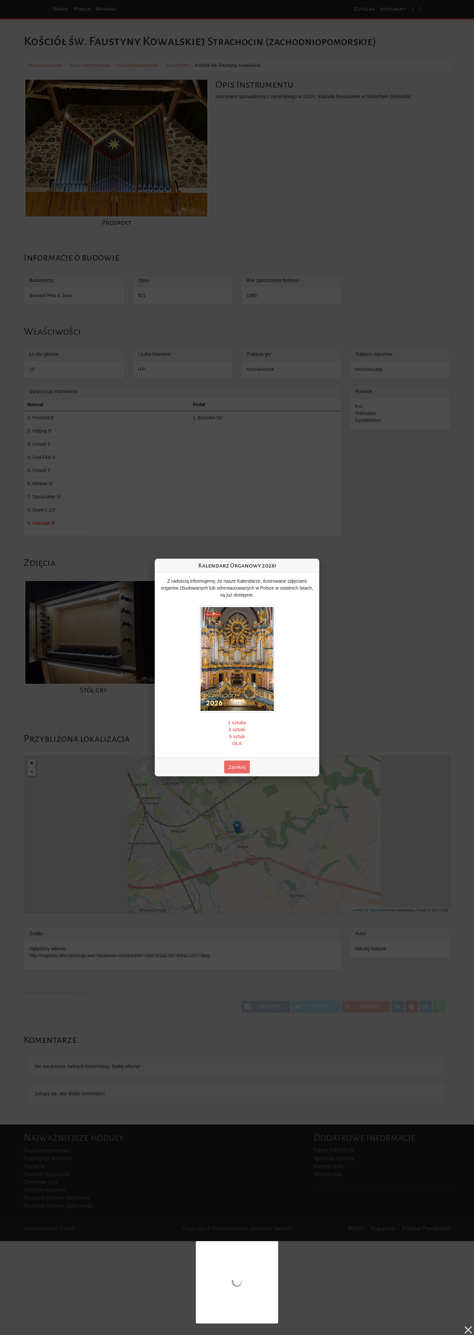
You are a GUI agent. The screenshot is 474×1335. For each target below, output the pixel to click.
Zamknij (237, 767)
